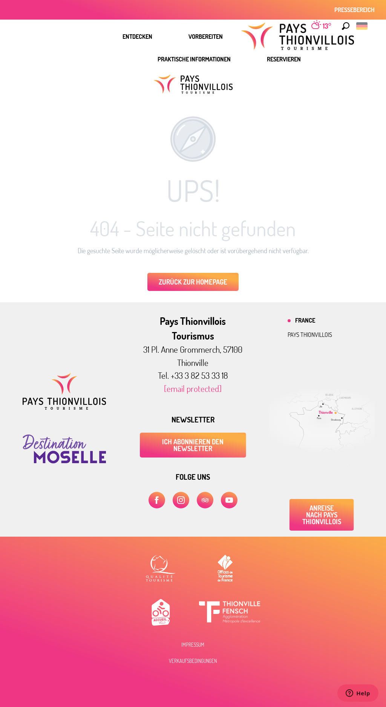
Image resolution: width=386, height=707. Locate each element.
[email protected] (193, 388)
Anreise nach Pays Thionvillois (321, 515)
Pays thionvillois (310, 334)
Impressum (192, 645)
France (305, 320)
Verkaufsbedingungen (193, 661)
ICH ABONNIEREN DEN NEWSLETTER (193, 445)
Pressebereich (354, 10)
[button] (345, 26)
